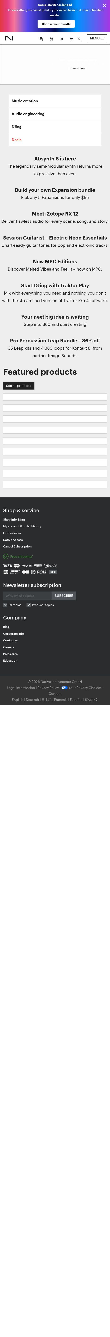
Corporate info (13, 633)
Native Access (13, 539)
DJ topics (15, 605)
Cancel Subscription (17, 546)
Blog (6, 626)
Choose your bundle (56, 24)
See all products (19, 385)
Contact (55, 693)
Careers (8, 647)
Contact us (10, 640)
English (17, 699)
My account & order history (22, 526)
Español (76, 699)
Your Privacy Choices (81, 688)
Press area (10, 654)
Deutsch (32, 699)
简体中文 (91, 699)
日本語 (47, 699)
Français (60, 699)
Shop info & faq (14, 519)
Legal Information (21, 688)
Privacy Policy (49, 688)
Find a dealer (12, 533)
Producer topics (43, 605)
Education (10, 660)
